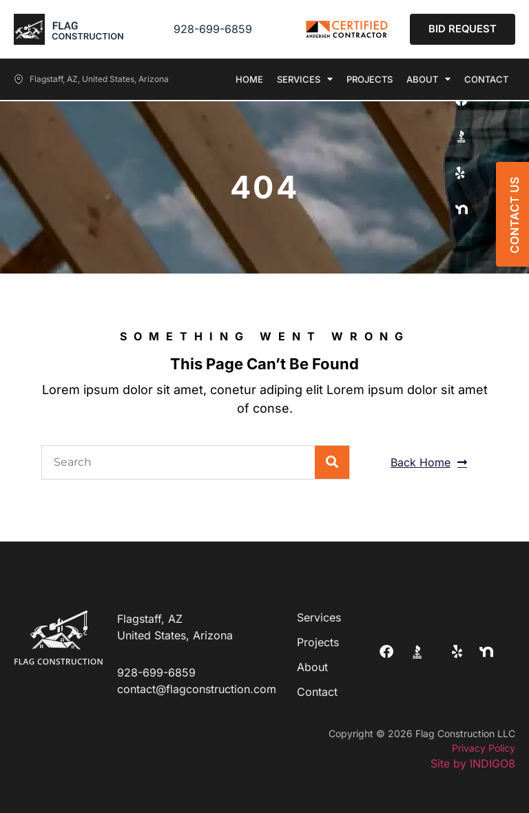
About (428, 79)
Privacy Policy (483, 748)
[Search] (332, 462)
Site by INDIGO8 (473, 763)
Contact (486, 79)
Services (305, 79)
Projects (369, 79)
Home (249, 79)
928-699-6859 (213, 30)
